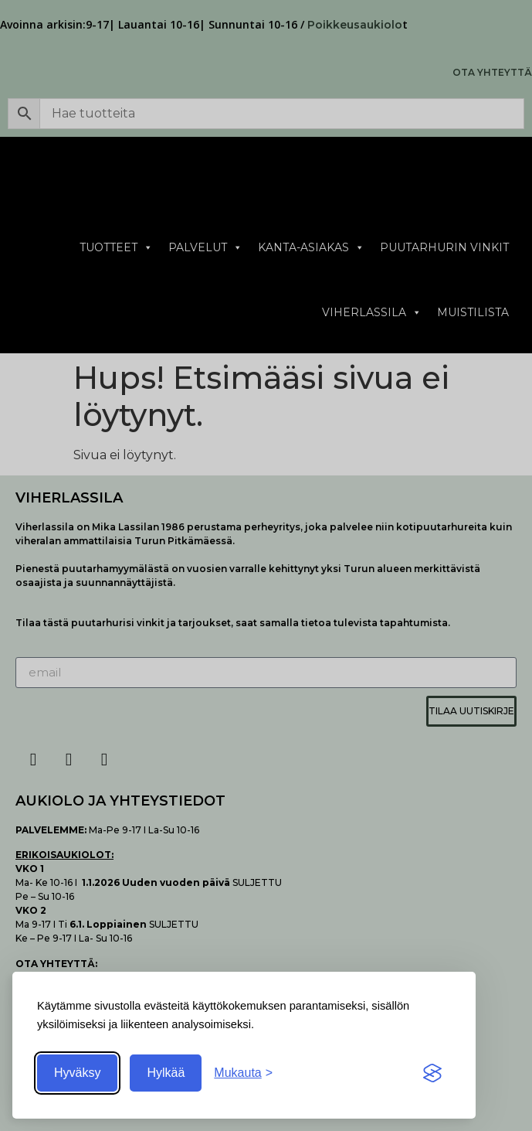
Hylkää (166, 1072)
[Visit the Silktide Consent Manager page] (432, 1073)
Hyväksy (77, 1072)
